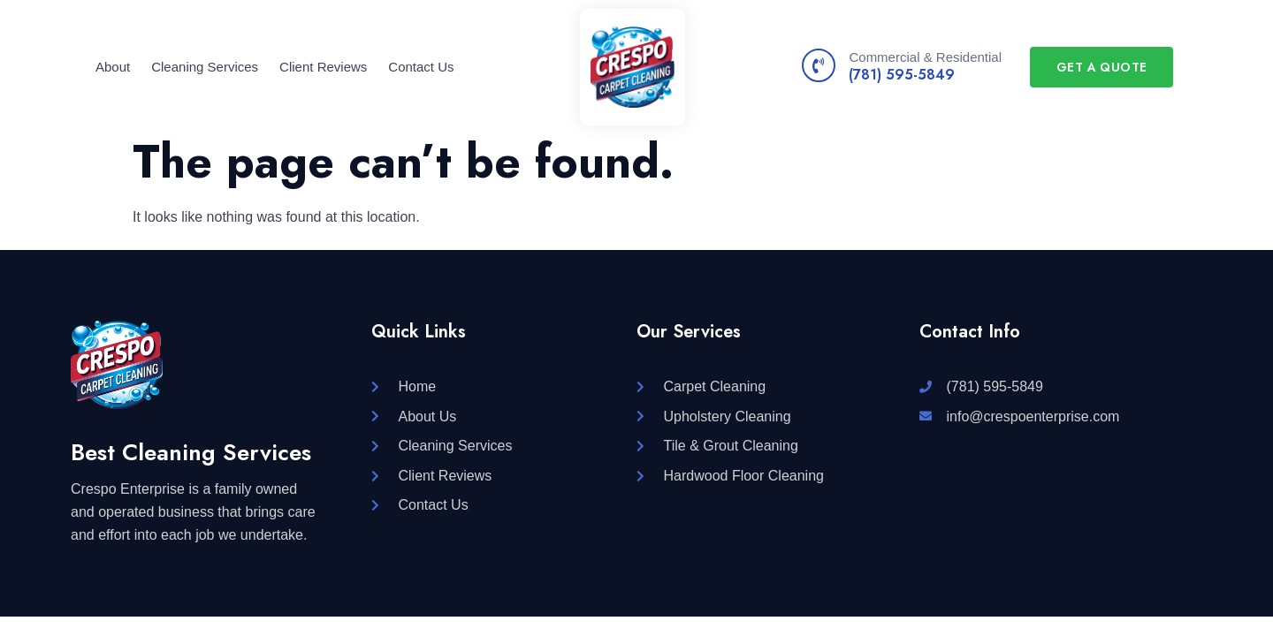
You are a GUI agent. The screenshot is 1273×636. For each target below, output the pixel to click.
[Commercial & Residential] (818, 65)
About (112, 66)
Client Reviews (323, 66)
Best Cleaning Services (191, 452)
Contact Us (421, 66)
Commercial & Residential (925, 56)
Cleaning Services (204, 66)
